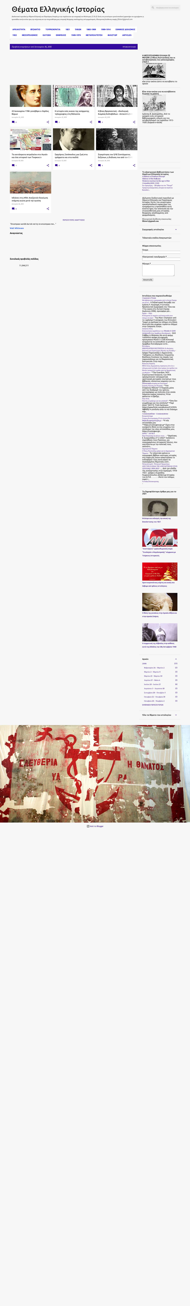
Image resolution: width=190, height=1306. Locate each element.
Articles (126, 35)
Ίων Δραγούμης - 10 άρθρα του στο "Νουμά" (157, 185)
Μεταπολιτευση (93, 35)
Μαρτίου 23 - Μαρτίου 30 (153, 676)
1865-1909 (90, 29)
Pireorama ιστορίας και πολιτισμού (154, 383)
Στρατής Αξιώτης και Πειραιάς (152, 386)
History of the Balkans (151, 179)
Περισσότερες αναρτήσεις (74, 220)
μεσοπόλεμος (29, 35)
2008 (144, 663)
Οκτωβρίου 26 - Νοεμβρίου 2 (154, 701)
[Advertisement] (66, 68)
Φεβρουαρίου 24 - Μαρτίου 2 (154, 668)
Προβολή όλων (129, 47)
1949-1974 (75, 35)
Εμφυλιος (60, 35)
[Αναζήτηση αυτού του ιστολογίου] (167, 7)
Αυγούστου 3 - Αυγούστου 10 (154, 688)
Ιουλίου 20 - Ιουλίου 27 (152, 684)
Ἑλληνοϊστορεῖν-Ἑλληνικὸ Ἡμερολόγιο (156, 464)
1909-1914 (105, 29)
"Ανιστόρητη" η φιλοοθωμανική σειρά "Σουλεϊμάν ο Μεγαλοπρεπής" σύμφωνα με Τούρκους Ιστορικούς (159, 552)
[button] (47, 122)
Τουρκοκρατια (52, 29)
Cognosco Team (149, 298)
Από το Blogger (95, 826)
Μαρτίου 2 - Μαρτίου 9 (152, 672)
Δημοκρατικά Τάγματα (149, 449)
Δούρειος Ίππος (147, 329)
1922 (14, 35)
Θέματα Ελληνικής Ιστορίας (58, 9)
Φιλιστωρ (111, 35)
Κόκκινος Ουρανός (148, 363)
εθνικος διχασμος (124, 29)
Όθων (77, 29)
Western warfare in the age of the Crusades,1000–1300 (156, 182)
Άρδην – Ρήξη (147, 313)
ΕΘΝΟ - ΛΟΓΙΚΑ (148, 433)
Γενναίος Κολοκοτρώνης (150, 481)
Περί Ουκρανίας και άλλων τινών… (154, 436)
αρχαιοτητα (18, 29)
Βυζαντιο (35, 29)
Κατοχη (46, 35)
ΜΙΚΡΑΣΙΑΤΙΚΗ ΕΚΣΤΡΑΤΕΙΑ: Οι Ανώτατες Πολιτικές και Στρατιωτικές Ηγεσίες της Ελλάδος (158, 349)
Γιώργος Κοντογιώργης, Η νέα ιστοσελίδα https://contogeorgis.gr (156, 419)
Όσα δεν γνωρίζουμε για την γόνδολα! (154, 401)
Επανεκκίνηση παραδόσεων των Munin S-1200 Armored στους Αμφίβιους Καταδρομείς (159, 332)
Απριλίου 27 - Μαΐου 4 (152, 680)
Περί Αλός (145, 398)
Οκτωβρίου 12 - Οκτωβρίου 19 (154, 697)
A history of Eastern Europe (153, 176)
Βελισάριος (146, 346)
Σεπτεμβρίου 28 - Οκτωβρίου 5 (155, 693)
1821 (67, 29)
